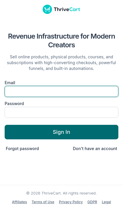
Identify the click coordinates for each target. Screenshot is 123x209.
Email (10, 83)
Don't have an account (95, 148)
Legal (106, 202)
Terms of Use (43, 202)
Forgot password (22, 148)
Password (14, 104)
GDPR (92, 202)
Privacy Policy (71, 202)
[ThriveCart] (61, 9)
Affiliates (19, 202)
